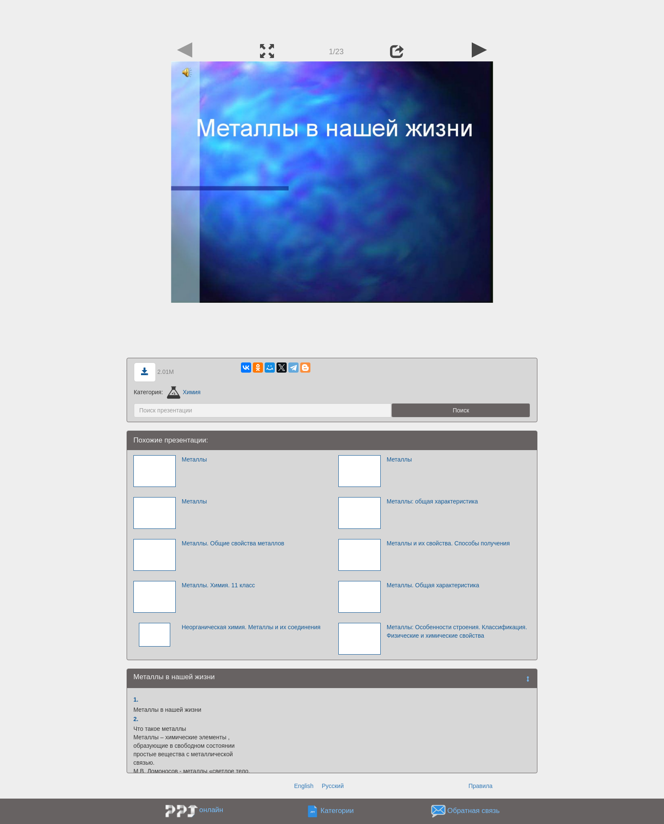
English (303, 786)
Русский (333, 786)
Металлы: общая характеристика (432, 501)
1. (135, 699)
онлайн (211, 810)
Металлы (194, 459)
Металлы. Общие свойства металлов (233, 543)
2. (135, 719)
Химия (184, 392)
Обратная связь (473, 811)
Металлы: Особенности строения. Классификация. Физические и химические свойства (457, 631)
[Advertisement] (332, 19)
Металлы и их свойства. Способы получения (448, 543)
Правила (480, 786)
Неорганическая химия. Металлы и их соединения (251, 627)
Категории (337, 811)
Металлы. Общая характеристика (433, 585)
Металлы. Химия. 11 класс (218, 585)
